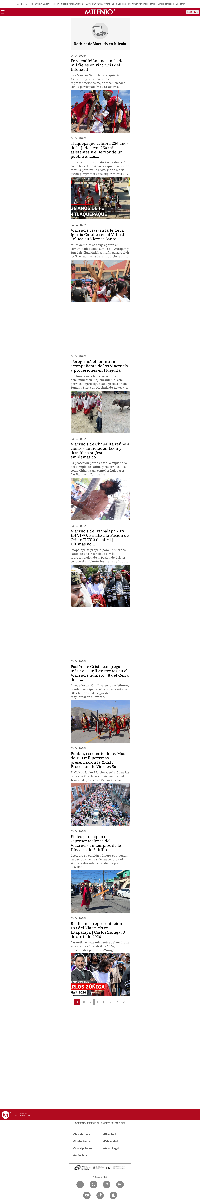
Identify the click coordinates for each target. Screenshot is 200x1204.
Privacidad (111, 1141)
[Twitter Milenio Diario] (93, 1184)
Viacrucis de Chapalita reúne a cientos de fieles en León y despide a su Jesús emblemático (100, 450)
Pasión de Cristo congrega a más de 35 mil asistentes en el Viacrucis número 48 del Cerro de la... (100, 673)
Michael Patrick (147, 4)
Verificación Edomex (115, 4)
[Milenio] (100, 12)
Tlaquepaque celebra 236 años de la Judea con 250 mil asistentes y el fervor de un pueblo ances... (100, 150)
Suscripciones (83, 1148)
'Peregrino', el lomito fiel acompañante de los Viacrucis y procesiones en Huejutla (99, 366)
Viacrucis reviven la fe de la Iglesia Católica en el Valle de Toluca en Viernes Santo (99, 234)
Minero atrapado (166, 4)
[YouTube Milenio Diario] (87, 1195)
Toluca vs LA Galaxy (39, 4)
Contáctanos (82, 1141)
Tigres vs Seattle (60, 4)
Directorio (110, 1134)
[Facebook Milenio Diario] (80, 1184)
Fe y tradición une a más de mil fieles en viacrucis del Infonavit (97, 65)
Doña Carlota (76, 4)
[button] (3, 13)
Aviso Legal (111, 1148)
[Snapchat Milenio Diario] (113, 1195)
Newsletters (82, 1134)
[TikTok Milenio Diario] (100, 1195)
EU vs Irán (91, 4)
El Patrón (180, 4)
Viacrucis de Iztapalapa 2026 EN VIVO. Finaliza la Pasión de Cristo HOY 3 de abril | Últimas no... (100, 537)
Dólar (100, 4)
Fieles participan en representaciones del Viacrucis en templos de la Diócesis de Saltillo (96, 843)
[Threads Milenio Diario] (120, 1184)
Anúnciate (80, 1155)
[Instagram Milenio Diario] (106, 1184)
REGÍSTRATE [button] (192, 12)
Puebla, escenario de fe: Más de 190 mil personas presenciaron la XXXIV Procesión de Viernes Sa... (98, 760)
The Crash (133, 4)
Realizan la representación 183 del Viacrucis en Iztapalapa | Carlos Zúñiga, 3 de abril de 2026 (98, 930)
